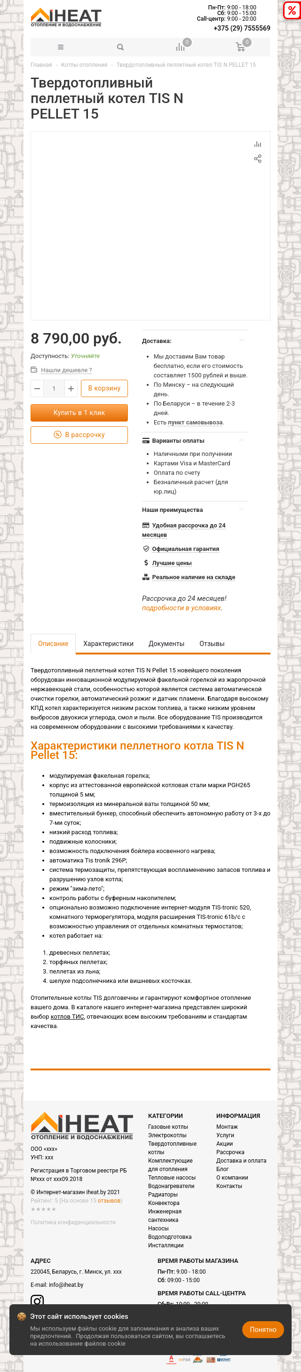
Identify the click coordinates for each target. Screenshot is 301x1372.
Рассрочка (230, 1152)
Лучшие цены (171, 562)
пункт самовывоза (195, 422)
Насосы (158, 1228)
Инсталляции (165, 1245)
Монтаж (227, 1127)
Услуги (225, 1135)
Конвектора (164, 1203)
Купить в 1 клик (79, 412)
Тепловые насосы (172, 1177)
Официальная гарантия (185, 548)
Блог (222, 1169)
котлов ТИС (67, 1016)
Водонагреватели (171, 1186)
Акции (224, 1144)
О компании (232, 1177)
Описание (53, 643)
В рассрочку (79, 435)
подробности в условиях (181, 608)
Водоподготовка (169, 1237)
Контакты (229, 1186)
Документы (166, 643)
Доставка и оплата (241, 1160)
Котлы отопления (84, 65)
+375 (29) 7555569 (242, 28)
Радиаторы (163, 1194)
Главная (41, 65)
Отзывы (211, 643)
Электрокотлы (167, 1135)
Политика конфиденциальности (73, 1222)
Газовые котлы (168, 1127)
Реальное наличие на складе (193, 577)
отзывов (109, 1200)
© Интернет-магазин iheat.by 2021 (75, 1192)
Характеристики (108, 643)
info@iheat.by (66, 1285)
